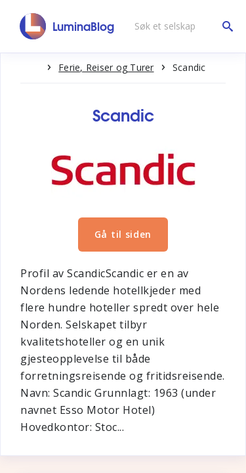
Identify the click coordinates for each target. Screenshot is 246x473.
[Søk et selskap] (180, 26)
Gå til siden (123, 234)
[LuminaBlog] (67, 26)
